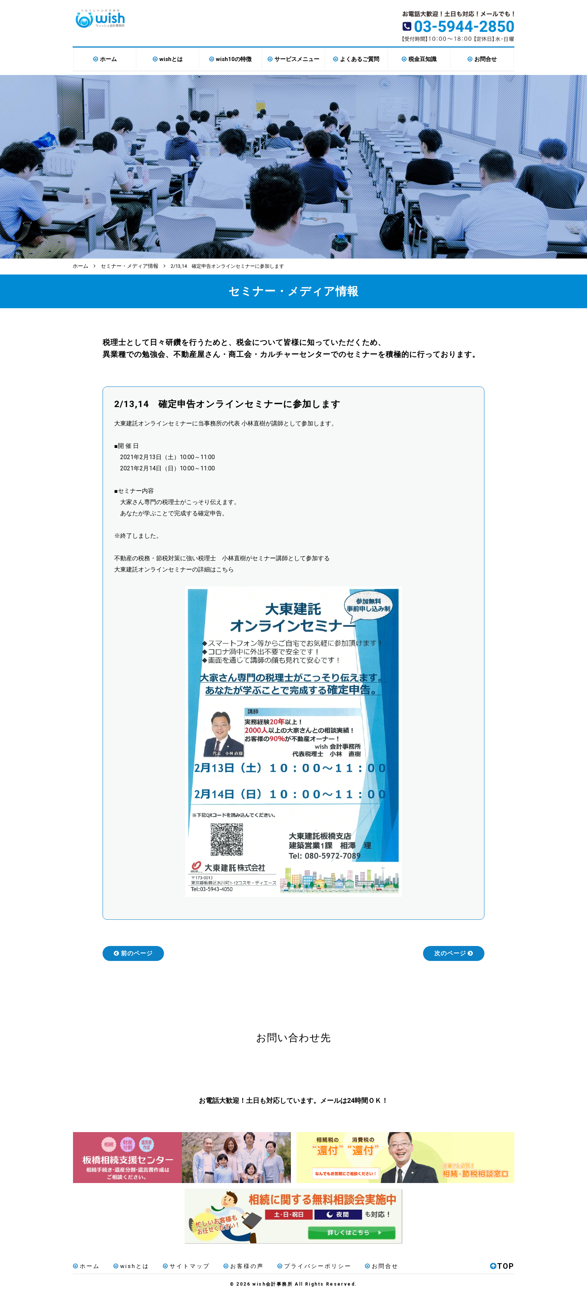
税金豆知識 (422, 59)
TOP (502, 1266)
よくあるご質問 (359, 59)
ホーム (108, 59)
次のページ (453, 952)
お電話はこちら (223, 1069)
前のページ (133, 952)
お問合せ (485, 59)
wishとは (171, 59)
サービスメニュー (296, 59)
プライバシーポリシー (313, 1266)
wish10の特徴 (234, 59)
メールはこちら (364, 1069)
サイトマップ (185, 1266)
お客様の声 (242, 1266)
